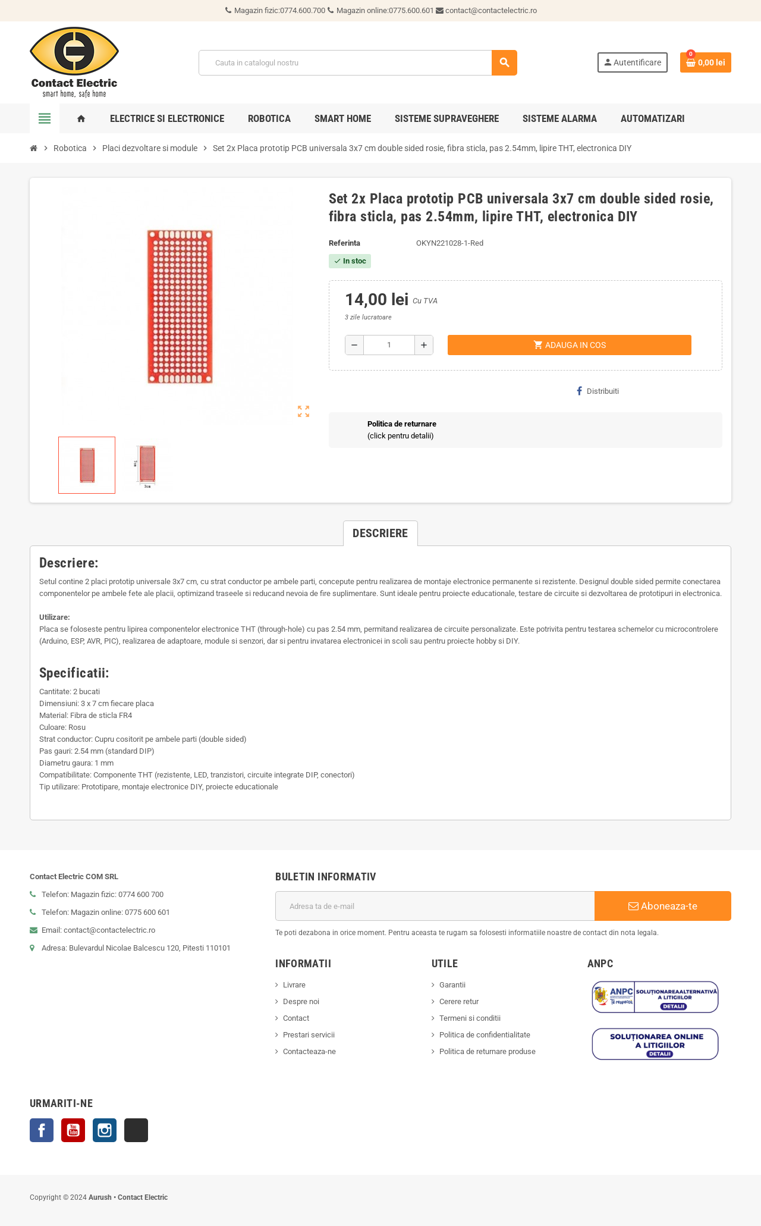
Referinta (344, 243)
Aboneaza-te (662, 906)
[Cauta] (357, 63)
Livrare (294, 984)
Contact (296, 1018)
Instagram (105, 1130)
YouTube (73, 1130)
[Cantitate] (389, 345)
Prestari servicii (309, 1034)
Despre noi (301, 1001)
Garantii (452, 984)
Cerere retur (459, 1001)
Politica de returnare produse (487, 1051)
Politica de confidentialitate (484, 1034)
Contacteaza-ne (309, 1051)
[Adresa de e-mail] (435, 906)
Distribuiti (598, 391)
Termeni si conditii (470, 1018)
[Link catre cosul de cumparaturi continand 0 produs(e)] (705, 62)
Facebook (42, 1130)
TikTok (136, 1130)
